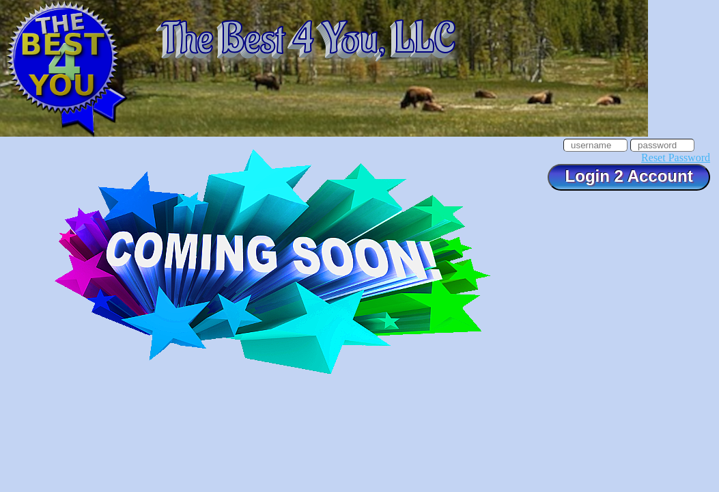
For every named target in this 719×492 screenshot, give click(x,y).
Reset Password (675, 157)
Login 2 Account (629, 176)
